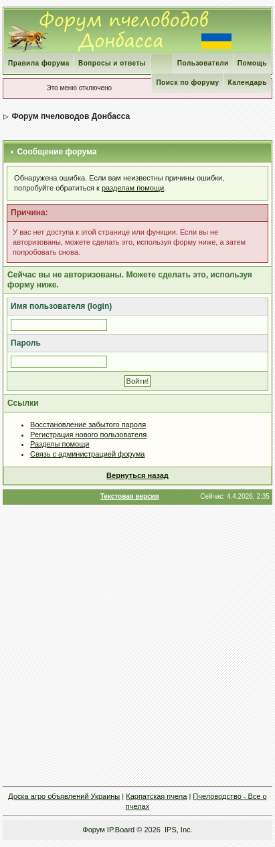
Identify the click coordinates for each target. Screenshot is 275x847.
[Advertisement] (137, 645)
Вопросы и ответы (112, 63)
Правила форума (39, 63)
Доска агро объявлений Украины (64, 796)
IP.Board (120, 830)
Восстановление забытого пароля (88, 424)
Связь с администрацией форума (87, 454)
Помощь (252, 63)
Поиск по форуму (187, 82)
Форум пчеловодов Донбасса (70, 116)
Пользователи (203, 63)
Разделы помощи (59, 444)
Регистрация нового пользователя (88, 435)
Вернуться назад (137, 475)
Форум (93, 830)
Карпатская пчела (156, 796)
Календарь (247, 82)
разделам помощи (133, 188)
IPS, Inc (178, 830)
